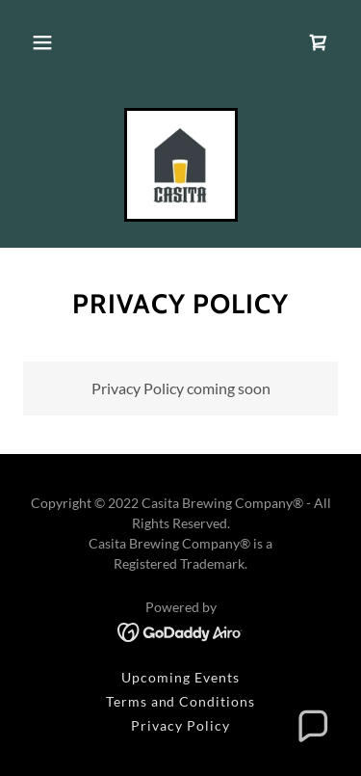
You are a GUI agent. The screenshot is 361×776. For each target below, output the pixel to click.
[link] (318, 42)
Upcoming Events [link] (180, 677)
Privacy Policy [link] (180, 725)
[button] (42, 42)
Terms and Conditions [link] (181, 701)
